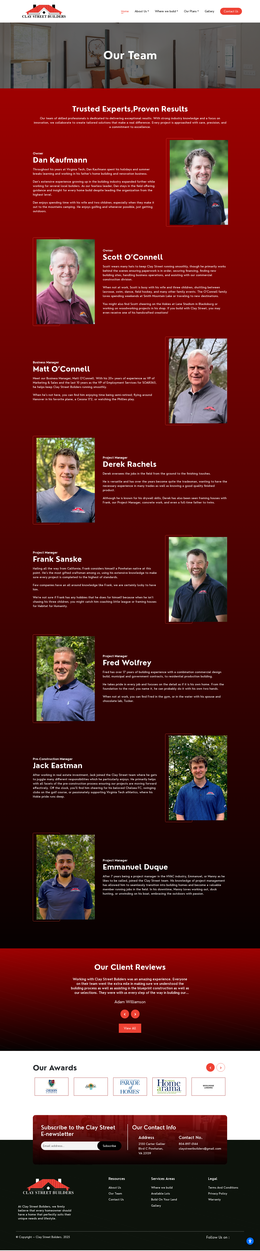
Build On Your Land (164, 1200)
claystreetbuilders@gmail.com (200, 1149)
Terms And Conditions (223, 1188)
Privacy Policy (218, 1194)
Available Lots (161, 1194)
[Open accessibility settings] (250, 1241)
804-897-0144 (188, 1144)
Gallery (209, 11)
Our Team (115, 1194)
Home (125, 11)
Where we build (165, 11)
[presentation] (124, 1014)
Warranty (214, 1200)
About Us (141, 11)
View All (130, 1029)
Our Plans (190, 11)
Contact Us (231, 11)
